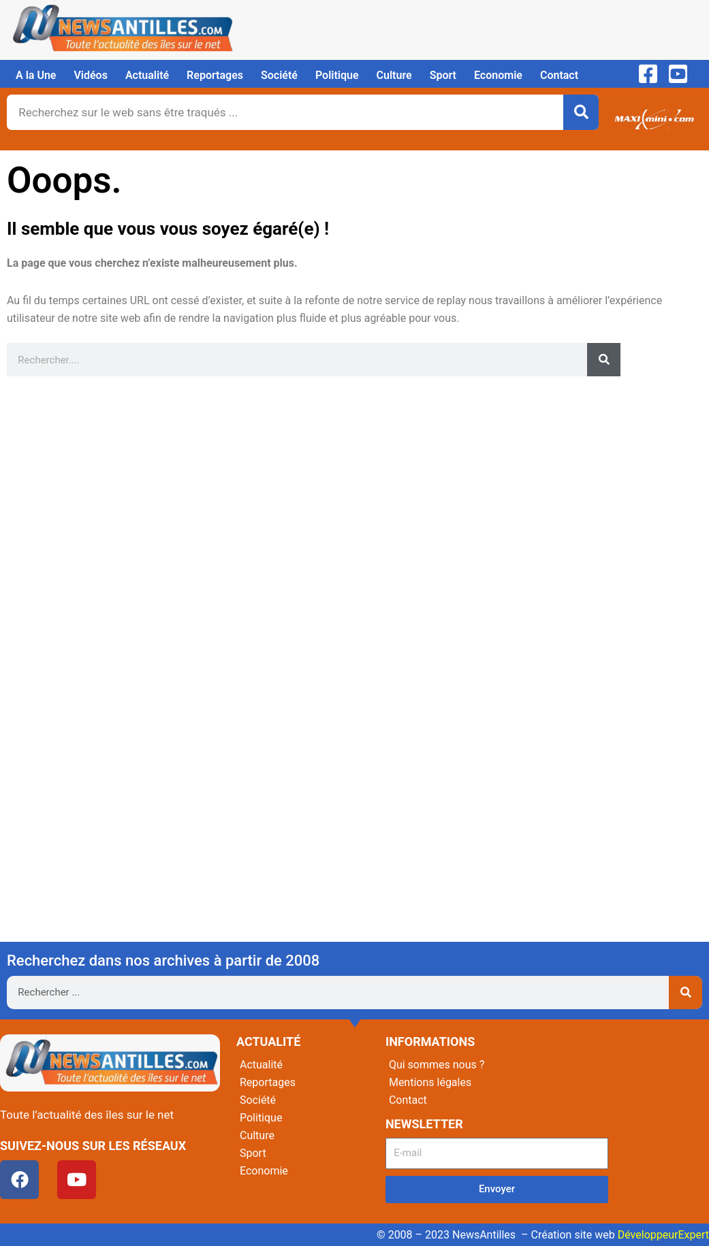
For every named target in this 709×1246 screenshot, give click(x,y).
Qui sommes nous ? (436, 1064)
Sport (443, 75)
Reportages (215, 75)
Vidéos (90, 75)
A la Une (36, 75)
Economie (498, 75)
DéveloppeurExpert (663, 1234)
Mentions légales (430, 1082)
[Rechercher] (581, 112)
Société (279, 75)
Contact (559, 75)
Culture (394, 75)
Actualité (147, 75)
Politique (337, 75)
